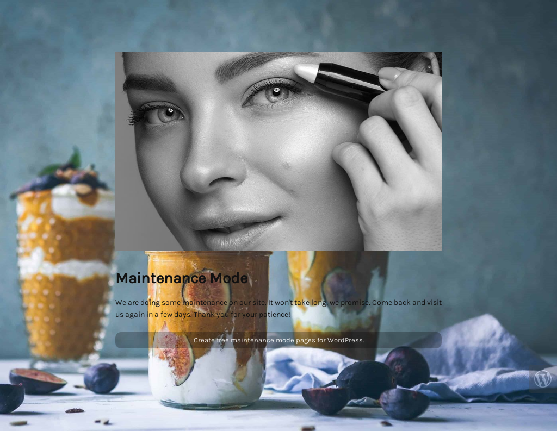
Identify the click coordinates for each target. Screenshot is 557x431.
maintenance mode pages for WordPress (297, 340)
